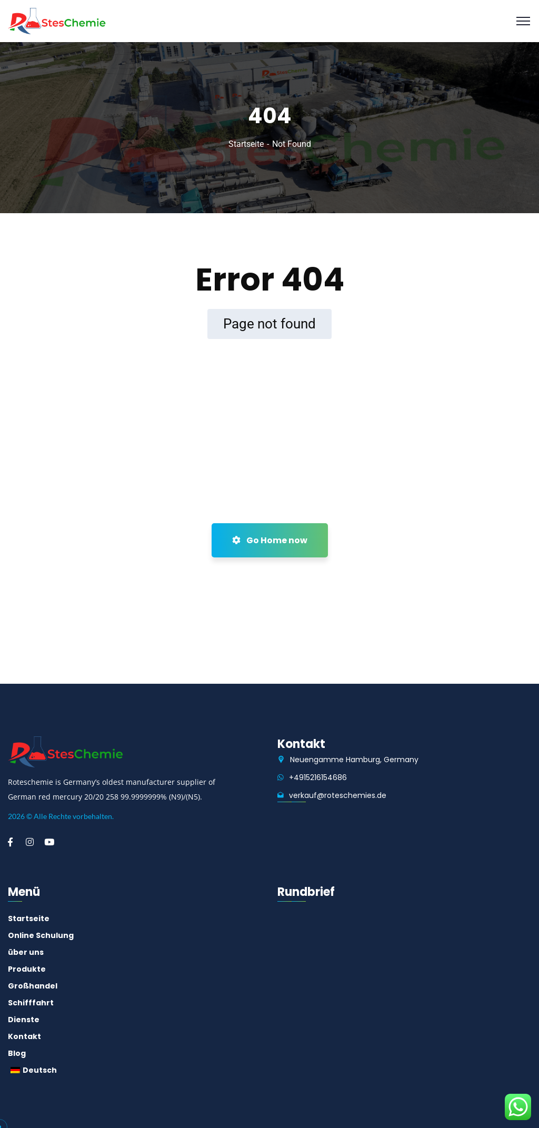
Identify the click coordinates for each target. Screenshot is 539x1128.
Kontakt (24, 1036)
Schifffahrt (31, 1002)
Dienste (23, 1019)
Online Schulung (41, 935)
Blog (17, 1053)
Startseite (246, 144)
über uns (26, 952)
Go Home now (269, 540)
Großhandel (32, 986)
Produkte (27, 969)
